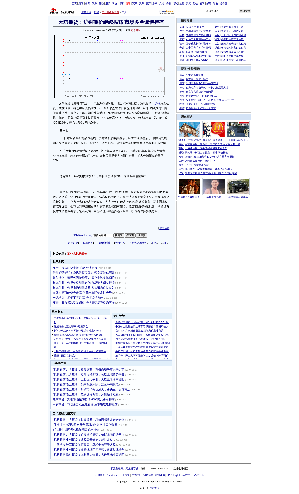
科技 (114, 3)
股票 (107, 3)
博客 (121, 3)
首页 (74, 3)
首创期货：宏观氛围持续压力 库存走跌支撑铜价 (84, 277)
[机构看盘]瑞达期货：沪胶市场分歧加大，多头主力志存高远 (91, 389)
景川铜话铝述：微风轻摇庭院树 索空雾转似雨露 (84, 272)
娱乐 (94, 3)
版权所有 (155, 488)
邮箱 (208, 3)
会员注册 (187, 475)
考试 (175, 3)
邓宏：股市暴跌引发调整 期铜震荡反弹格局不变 (84, 302)
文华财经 (136, 30)
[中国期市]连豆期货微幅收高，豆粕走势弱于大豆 (84, 444)
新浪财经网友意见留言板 (124, 468)
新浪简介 (100, 475)
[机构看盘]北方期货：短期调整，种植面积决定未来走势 (88, 369)
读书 (168, 3)
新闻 (80, 3)
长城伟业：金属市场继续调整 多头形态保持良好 (84, 287)
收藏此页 (88, 242)
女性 (161, 3)
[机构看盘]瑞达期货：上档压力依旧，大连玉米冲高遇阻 (88, 379)
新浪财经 (86, 12)
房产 (148, 3)
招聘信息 (148, 475)
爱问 (202, 3)
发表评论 (164, 228)
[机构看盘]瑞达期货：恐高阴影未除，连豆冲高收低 (86, 384)
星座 (181, 3)
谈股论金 (73, 242)
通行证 (223, 3)
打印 (154, 242)
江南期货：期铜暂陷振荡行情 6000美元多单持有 (84, 399)
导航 (215, 3)
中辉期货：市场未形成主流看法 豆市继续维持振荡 (85, 404)
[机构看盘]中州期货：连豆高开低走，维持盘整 (83, 439)
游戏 (154, 3)
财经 (101, 3)
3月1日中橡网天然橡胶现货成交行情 (76, 429)
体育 (87, 3)
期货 (96, 12)
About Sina (112, 475)
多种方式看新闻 (138, 242)
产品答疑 (199, 475)
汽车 (141, 3)
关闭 (164, 242)
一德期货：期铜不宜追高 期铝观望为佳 (78, 297)
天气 (188, 3)
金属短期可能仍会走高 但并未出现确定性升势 (82, 292)
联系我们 (136, 475)
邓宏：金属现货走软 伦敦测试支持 (75, 267)
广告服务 (125, 475)
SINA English (173, 475)
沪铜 (157, 103)
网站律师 (160, 475)
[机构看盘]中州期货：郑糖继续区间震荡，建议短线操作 (88, 449)
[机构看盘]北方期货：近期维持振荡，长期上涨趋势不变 (88, 374)
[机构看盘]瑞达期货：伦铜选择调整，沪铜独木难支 (86, 394)
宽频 (134, 3)
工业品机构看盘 (110, 12)
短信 (195, 3)
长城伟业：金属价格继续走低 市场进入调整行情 (84, 282)
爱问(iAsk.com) (82, 235)
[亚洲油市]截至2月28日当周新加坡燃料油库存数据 (85, 424)
